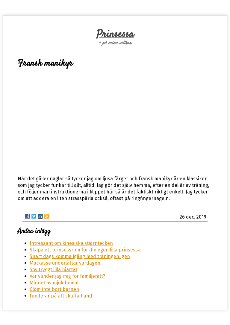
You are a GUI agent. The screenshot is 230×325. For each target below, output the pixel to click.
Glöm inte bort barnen (54, 289)
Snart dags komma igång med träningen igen (80, 256)
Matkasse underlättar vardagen (65, 263)
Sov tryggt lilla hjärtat (53, 269)
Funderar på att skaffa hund (61, 296)
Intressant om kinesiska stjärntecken (71, 243)
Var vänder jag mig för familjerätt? (67, 276)
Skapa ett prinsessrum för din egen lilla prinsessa (85, 250)
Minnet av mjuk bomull (55, 283)
